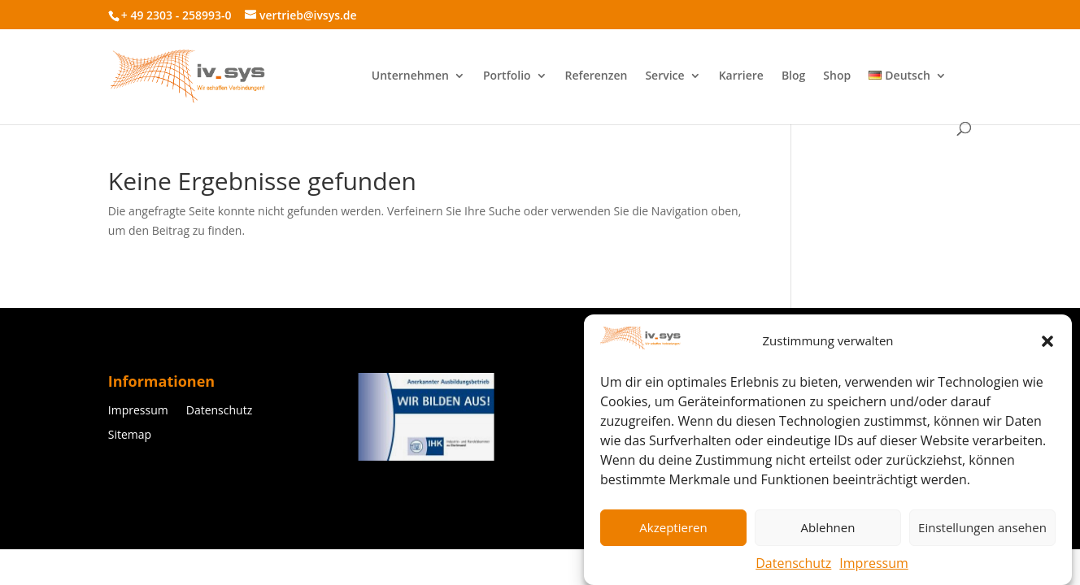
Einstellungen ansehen (982, 530)
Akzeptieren (673, 530)
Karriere (741, 76)
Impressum (873, 566)
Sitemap (129, 435)
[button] (1047, 344)
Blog (793, 76)
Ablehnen (828, 530)
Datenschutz (793, 566)
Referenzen (596, 76)
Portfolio (507, 76)
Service (664, 76)
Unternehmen (410, 76)
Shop (837, 76)
